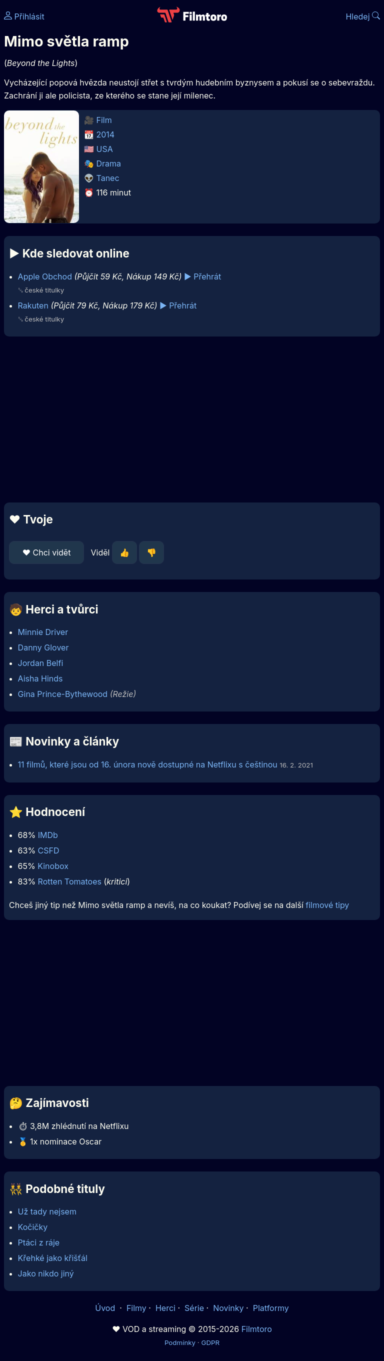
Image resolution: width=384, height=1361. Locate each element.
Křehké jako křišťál (53, 1258)
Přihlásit (24, 17)
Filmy (136, 1308)
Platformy (271, 1308)
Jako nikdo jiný (46, 1273)
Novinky (228, 1308)
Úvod (106, 1308)
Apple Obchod (45, 277)
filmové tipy (327, 905)
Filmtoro (257, 1329)
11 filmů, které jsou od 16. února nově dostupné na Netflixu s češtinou (148, 765)
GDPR (210, 1342)
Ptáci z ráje (39, 1243)
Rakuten (33, 305)
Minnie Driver (43, 632)
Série (194, 1308)
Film (104, 120)
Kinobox (53, 866)
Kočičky (33, 1227)
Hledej (363, 17)
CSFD (49, 851)
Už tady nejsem (47, 1211)
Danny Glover (43, 647)
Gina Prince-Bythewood (63, 694)
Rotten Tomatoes (70, 881)
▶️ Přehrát (202, 277)
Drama (109, 163)
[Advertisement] (192, 420)
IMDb (48, 835)
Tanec (108, 178)
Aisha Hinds (40, 679)
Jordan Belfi (41, 663)
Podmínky (180, 1342)
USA (104, 149)
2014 (105, 135)
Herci (166, 1308)
